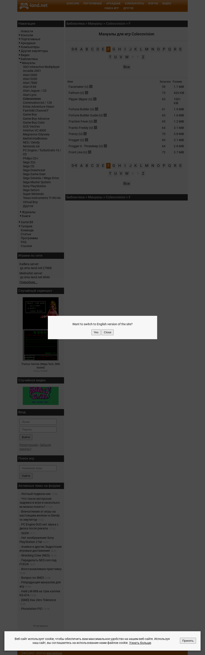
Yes (96, 332)
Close (107, 332)
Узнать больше (140, 643)
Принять (188, 640)
